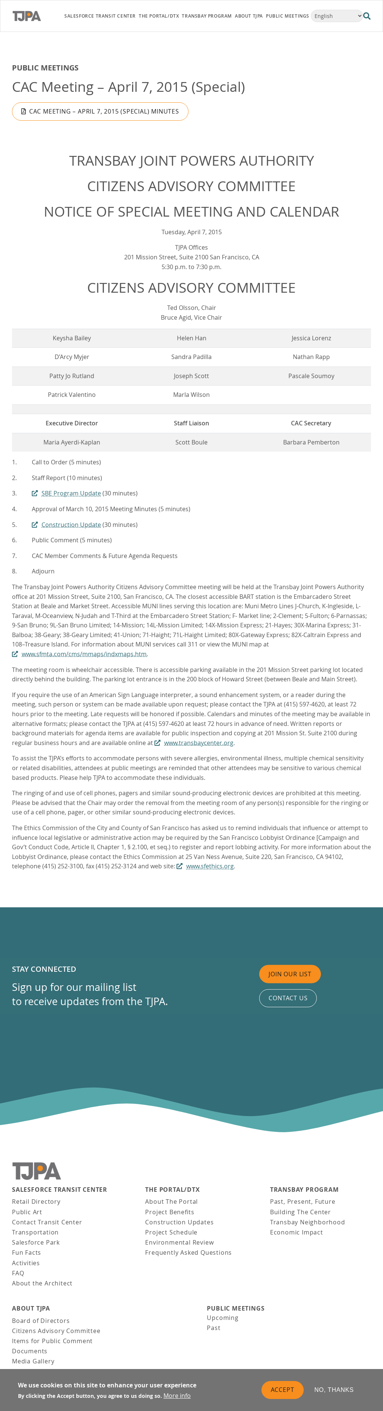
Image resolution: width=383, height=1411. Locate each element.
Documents (30, 1351)
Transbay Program (304, 1189)
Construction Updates (179, 1222)
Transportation (35, 1232)
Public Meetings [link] (287, 16)
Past (213, 1328)
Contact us (288, 998)
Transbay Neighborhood (307, 1222)
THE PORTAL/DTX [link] (159, 16)
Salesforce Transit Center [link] (100, 16)
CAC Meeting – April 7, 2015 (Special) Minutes (104, 111)
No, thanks (334, 1390)
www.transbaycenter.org (198, 743)
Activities (26, 1263)
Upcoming (222, 1318)
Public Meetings (45, 68)
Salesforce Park (36, 1242)
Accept (282, 1390)
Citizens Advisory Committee (56, 1331)
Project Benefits (169, 1212)
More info (177, 1396)
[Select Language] (337, 16)
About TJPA (31, 1308)
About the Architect (42, 1283)
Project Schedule (171, 1232)
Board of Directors (41, 1321)
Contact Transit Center (47, 1222)
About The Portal (171, 1201)
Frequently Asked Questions (188, 1252)
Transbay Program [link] (207, 16)
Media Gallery (33, 1361)
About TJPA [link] (249, 16)
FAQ (18, 1273)
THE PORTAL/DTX (172, 1189)
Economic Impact (296, 1232)
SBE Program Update (71, 493)
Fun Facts (26, 1252)
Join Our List (290, 974)
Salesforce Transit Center (59, 1189)
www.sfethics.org (210, 866)
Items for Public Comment (52, 1341)
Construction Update (71, 525)
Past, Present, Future (302, 1201)
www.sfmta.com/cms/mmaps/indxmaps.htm (84, 654)
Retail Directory (36, 1201)
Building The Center (300, 1212)
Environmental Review (179, 1242)
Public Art (27, 1212)
